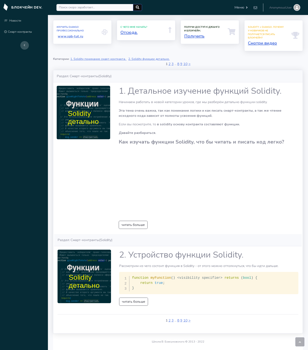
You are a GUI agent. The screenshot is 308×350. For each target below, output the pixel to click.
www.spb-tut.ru (70, 36)
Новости (12, 21)
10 (185, 64)
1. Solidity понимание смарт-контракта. (98, 59)
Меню (239, 7)
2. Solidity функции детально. (149, 59)
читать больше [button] (133, 224)
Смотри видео (262, 43)
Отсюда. (129, 32)
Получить (194, 36)
